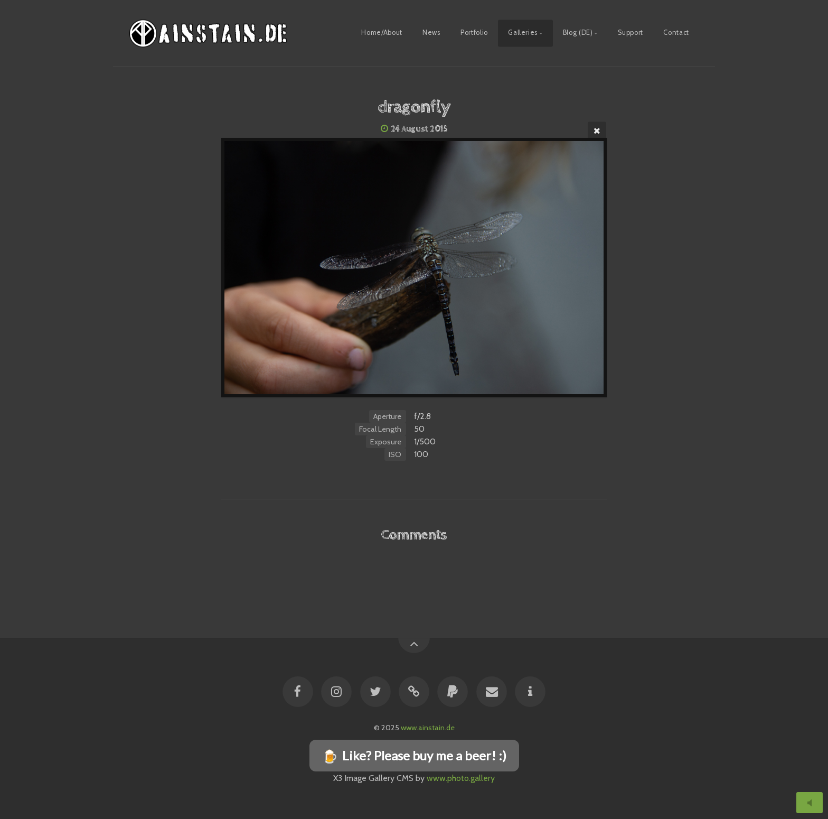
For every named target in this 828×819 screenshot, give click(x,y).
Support (630, 32)
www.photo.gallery (461, 778)
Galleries (523, 32)
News (431, 32)
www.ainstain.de (428, 727)
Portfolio (474, 32)
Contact (676, 32)
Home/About (381, 32)
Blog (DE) (578, 32)
